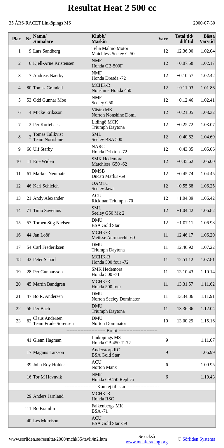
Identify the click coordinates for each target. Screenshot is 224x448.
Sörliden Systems (199, 439)
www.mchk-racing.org (147, 441)
